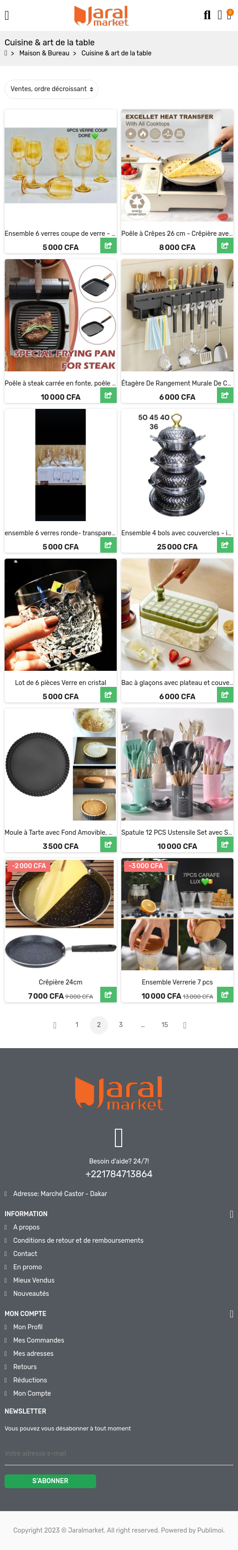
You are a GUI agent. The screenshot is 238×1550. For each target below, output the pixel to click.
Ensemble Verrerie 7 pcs (177, 982)
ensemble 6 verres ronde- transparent (61, 533)
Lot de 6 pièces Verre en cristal (60, 683)
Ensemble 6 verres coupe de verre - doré (65, 234)
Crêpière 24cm (60, 982)
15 (165, 1025)
